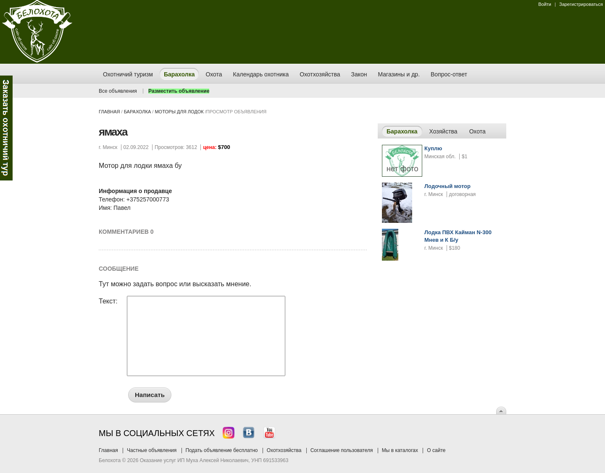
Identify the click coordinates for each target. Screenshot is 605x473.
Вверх (501, 410)
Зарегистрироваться (581, 4)
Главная (109, 111)
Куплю (433, 148)
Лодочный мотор (447, 186)
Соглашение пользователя (341, 450)
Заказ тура (6, 128)
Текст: (108, 301)
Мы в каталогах (400, 450)
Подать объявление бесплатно (222, 450)
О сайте (436, 450)
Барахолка (137, 111)
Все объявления (118, 91)
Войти (544, 4)
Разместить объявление (178, 91)
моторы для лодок (179, 111)
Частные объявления (151, 450)
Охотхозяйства (284, 450)
